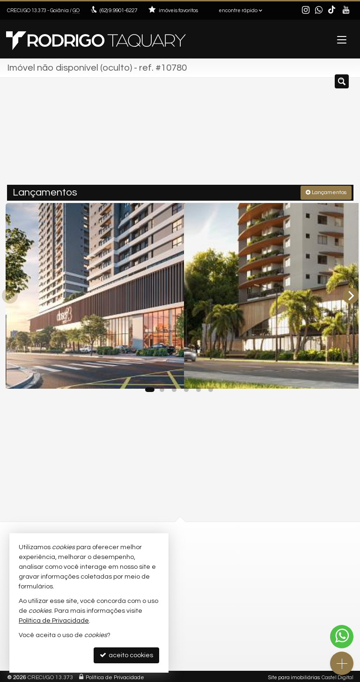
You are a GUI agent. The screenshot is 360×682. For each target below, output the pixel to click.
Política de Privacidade (115, 675)
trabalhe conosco (218, 568)
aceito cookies (126, 655)
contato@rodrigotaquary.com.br (236, 559)
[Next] (351, 294)
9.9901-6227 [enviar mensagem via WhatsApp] (118, 10)
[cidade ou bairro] (263, 135)
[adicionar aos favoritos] (167, 372)
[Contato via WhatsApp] (341, 636)
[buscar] (332, 135)
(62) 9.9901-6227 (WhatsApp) (234, 550)
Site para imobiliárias (294, 674)
